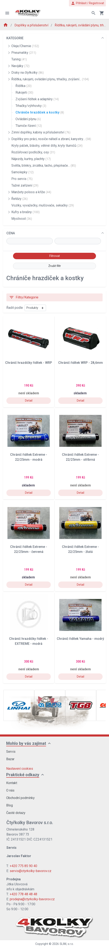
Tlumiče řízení (28, 126)
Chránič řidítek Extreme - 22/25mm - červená (28, 549)
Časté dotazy (15, 813)
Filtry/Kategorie (23, 297)
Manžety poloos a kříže (31, 192)
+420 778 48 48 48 (23, 894)
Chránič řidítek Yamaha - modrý (80, 639)
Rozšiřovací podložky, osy (33, 152)
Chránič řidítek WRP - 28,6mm (80, 363)
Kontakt (11, 783)
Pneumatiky (23, 53)
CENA (10, 233)
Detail (28, 400)
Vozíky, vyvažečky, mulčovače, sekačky (42, 205)
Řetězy (19, 199)
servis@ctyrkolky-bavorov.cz (30, 871)
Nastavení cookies (19, 769)
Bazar (10, 759)
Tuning (19, 59)
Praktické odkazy (22, 774)
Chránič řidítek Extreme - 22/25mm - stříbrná (80, 457)
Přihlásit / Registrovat (87, 3)
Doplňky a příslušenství (31, 25)
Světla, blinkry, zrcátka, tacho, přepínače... (43, 165)
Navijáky (20, 66)
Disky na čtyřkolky (27, 73)
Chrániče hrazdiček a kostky (39, 112)
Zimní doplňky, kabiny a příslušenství (40, 132)
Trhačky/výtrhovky (30, 106)
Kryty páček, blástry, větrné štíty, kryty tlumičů (47, 146)
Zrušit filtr (54, 266)
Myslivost (21, 219)
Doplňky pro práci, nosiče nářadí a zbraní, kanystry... (51, 139)
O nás (10, 790)
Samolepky (22, 172)
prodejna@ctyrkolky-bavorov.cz (32, 899)
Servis (10, 752)
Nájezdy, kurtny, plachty (31, 159)
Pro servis (22, 179)
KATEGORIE (15, 38)
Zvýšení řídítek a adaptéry (37, 99)
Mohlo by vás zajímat (26, 743)
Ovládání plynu (28, 119)
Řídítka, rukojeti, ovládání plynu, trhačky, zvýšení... (50, 79)
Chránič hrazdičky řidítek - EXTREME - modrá (28, 641)
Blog (9, 805)
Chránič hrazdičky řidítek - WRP (28, 363)
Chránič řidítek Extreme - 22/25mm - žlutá (80, 549)
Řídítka (23, 86)
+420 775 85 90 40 (23, 866)
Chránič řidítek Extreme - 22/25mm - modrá (28, 457)
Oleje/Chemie (25, 46)
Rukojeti (24, 92)
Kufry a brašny (25, 212)
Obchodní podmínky (20, 798)
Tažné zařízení (24, 185)
